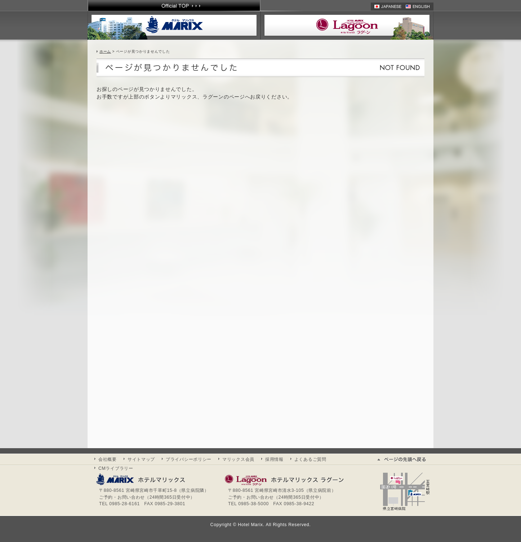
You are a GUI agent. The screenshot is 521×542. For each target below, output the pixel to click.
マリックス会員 (238, 459)
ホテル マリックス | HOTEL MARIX (174, 25)
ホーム (105, 51)
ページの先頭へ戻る (404, 459)
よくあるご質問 (310, 459)
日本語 (388, 6)
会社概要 (107, 459)
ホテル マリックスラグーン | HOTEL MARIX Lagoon (346, 25)
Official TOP (174, 5)
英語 (419, 6)
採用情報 (274, 459)
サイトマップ (141, 459)
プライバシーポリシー (188, 459)
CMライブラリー (115, 468)
